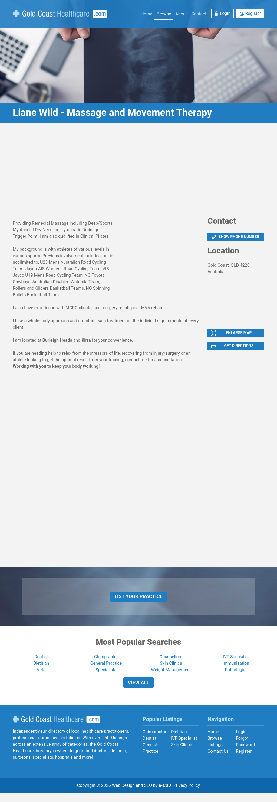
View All (138, 690)
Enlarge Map (238, 334)
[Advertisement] (138, 171)
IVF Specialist (236, 663)
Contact (198, 14)
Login (225, 13)
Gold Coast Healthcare (56, 728)
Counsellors (171, 663)
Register (253, 13)
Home (146, 14)
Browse (164, 14)
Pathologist (236, 676)
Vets (41, 676)
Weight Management (171, 676)
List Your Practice (138, 601)
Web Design (123, 794)
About (181, 14)
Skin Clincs (181, 753)
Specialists (105, 676)
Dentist (41, 663)
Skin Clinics (171, 669)
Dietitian (41, 669)
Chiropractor (106, 663)
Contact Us (218, 760)
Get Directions (238, 349)
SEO (148, 794)
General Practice (106, 669)
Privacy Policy (186, 794)
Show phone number (238, 237)
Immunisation (236, 669)
